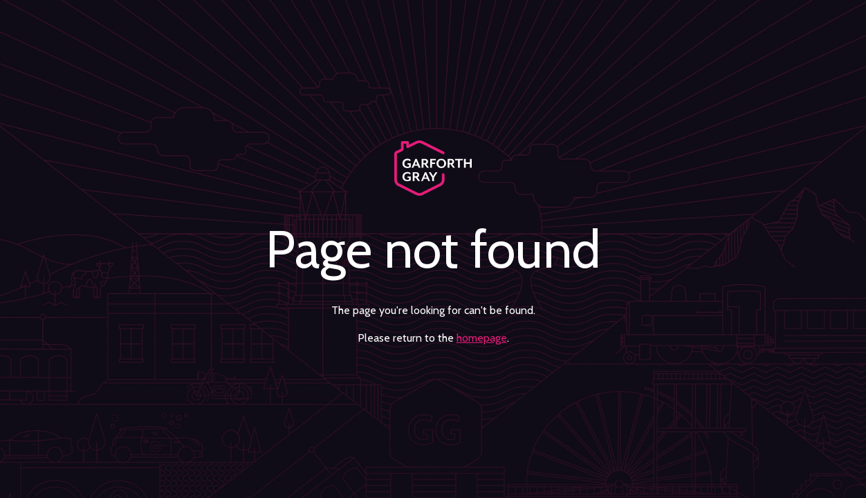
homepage (482, 337)
